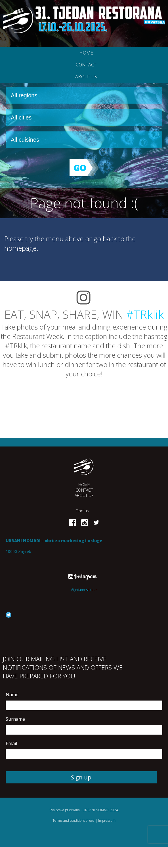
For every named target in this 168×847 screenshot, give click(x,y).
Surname (15, 719)
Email (11, 743)
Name (12, 694)
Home (86, 53)
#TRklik (145, 314)
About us (86, 77)
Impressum (107, 820)
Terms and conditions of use (73, 820)
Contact (86, 65)
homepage (20, 248)
